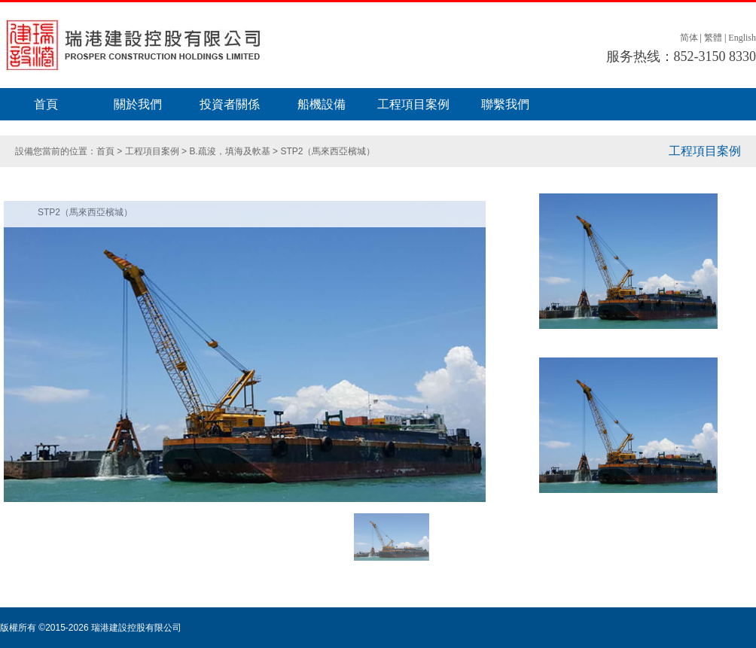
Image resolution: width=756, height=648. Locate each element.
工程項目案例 (413, 104)
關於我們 (138, 104)
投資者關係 (230, 104)
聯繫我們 (505, 104)
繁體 (713, 37)
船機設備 (321, 104)
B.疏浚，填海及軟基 (231, 151)
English (742, 37)
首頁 (46, 104)
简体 (689, 37)
